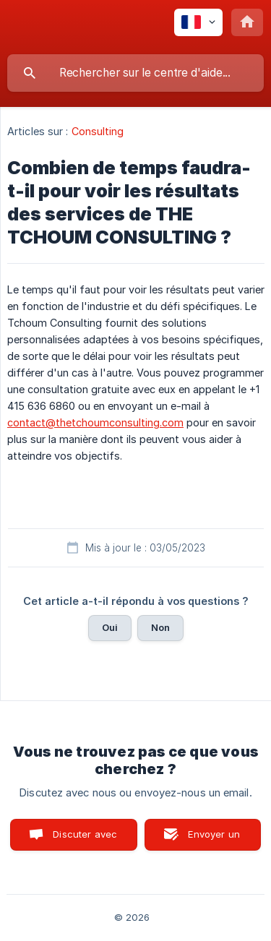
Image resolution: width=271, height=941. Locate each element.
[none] (198, 22)
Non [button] (160, 627)
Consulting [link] (98, 131)
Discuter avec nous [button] (85, 839)
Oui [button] (110, 627)
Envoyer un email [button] (214, 839)
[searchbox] (135, 73)
